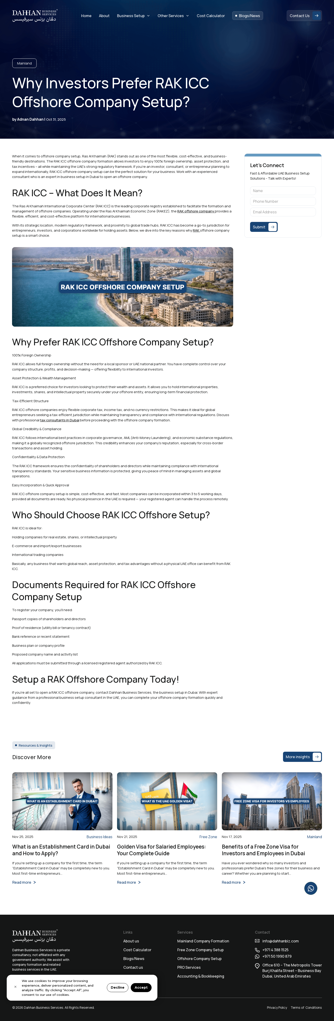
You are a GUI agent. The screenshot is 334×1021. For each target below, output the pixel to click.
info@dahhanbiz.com (280, 941)
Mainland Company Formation (203, 941)
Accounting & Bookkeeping (200, 976)
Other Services (171, 15)
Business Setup (131, 15)
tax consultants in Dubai (59, 420)
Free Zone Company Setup (200, 949)
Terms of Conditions (306, 1007)
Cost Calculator (137, 949)
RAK (196, 230)
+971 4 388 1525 (275, 949)
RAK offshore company (196, 211)
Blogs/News (133, 958)
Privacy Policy (277, 1007)
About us (131, 941)
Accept (141, 987)
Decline (117, 987)
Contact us (133, 967)
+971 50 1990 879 (277, 956)
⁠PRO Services (189, 967)
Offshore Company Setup (199, 958)
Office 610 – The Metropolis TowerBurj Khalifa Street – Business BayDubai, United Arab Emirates (292, 971)
